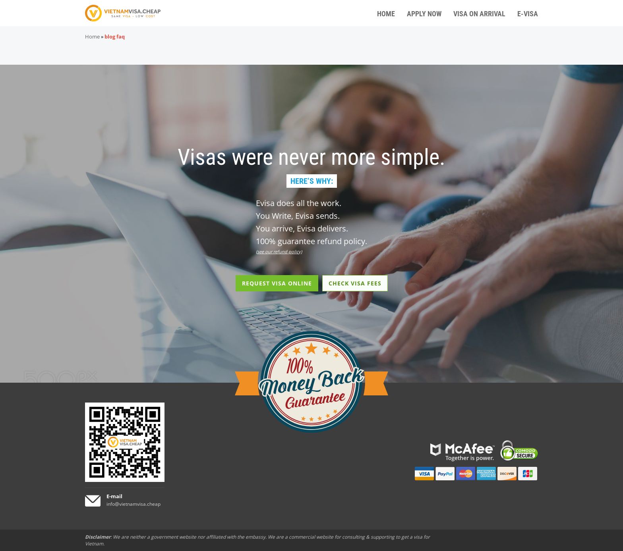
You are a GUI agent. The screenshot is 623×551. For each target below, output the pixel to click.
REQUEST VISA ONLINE (277, 283)
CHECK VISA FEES (355, 283)
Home (92, 36)
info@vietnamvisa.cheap (133, 504)
